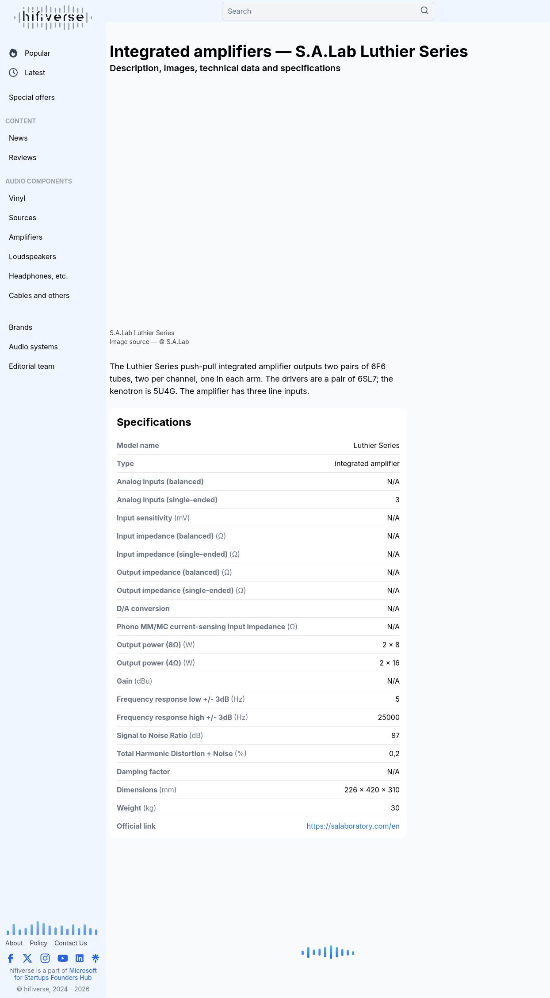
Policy (38, 943)
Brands (20, 327)
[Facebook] (10, 958)
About (14, 943)
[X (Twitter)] (27, 958)
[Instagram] (45, 958)
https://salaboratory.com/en (353, 826)
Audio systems (33, 346)
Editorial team (31, 366)
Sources (22, 217)
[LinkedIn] (79, 958)
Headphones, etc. (38, 275)
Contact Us (70, 943)
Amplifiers (25, 237)
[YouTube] (62, 958)
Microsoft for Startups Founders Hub (55, 974)
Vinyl (17, 198)
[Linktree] (95, 958)
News (18, 138)
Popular (29, 53)
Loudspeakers (32, 256)
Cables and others (39, 295)
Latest (27, 72)
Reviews (23, 157)
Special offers (32, 97)
